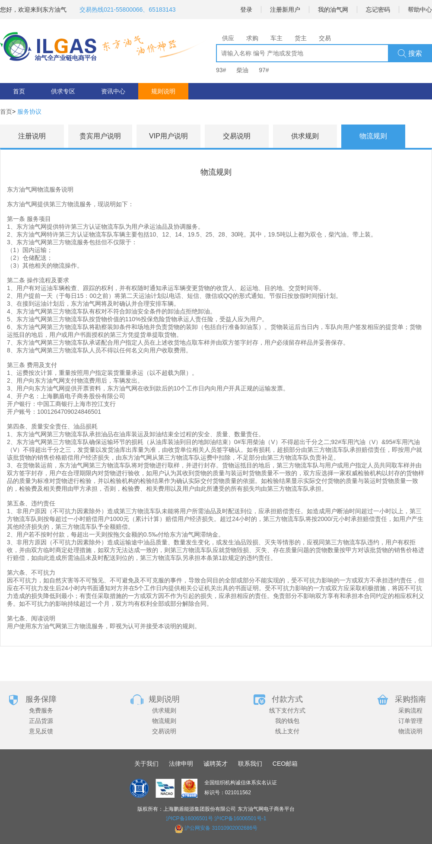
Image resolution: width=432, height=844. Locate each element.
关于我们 (146, 763)
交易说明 (164, 731)
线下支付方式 (287, 710)
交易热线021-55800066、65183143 (127, 9)
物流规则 (164, 720)
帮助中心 (420, 9)
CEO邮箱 (285, 763)
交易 (325, 38)
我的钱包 (287, 720)
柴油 (242, 70)
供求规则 (164, 710)
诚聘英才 (215, 763)
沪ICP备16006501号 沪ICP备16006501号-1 (216, 818)
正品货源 (41, 720)
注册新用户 (285, 9)
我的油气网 (333, 9)
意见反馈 (41, 731)
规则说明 (163, 91)
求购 (252, 38)
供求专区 (63, 91)
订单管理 (410, 720)
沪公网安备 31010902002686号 (220, 828)
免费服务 (41, 710)
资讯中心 (113, 91)
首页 (19, 91)
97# (264, 70)
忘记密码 (378, 9)
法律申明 (181, 763)
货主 (301, 38)
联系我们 (250, 763)
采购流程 (410, 710)
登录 (246, 9)
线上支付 (287, 731)
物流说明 (410, 731)
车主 (276, 38)
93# (221, 70)
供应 (228, 38)
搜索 (409, 53)
